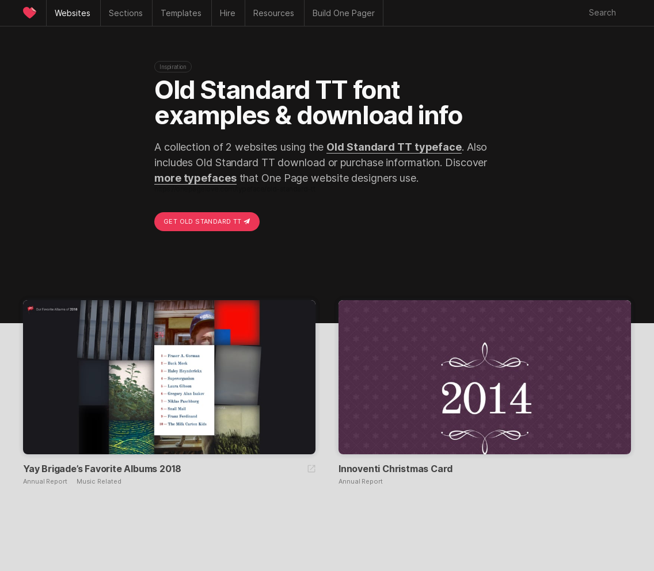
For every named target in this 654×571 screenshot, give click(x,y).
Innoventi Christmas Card (396, 468)
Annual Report (45, 481)
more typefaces (195, 178)
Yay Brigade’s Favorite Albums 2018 (102, 468)
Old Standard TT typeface (394, 147)
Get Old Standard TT (207, 221)
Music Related (99, 481)
